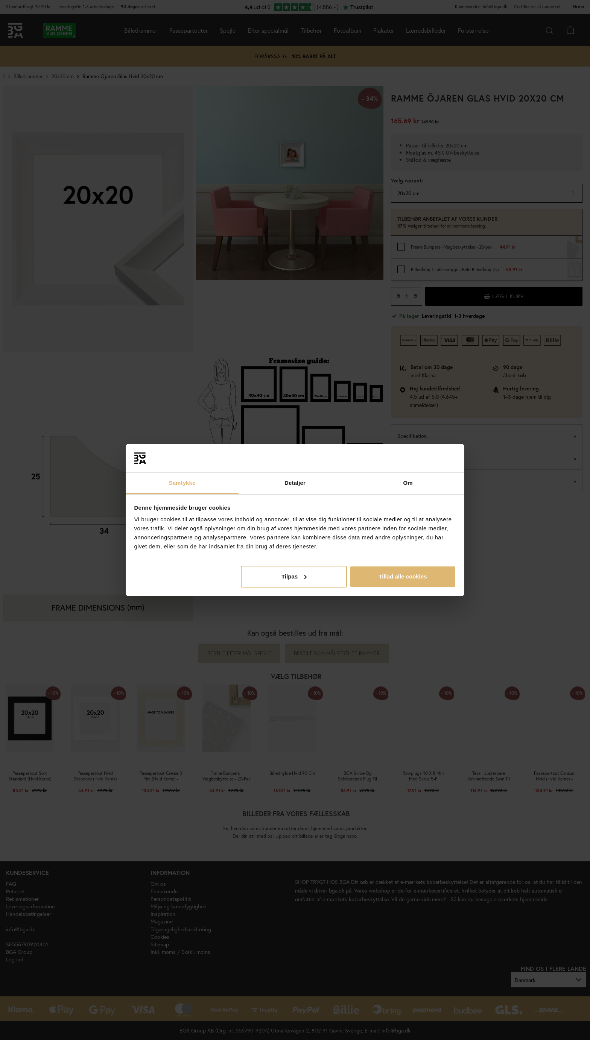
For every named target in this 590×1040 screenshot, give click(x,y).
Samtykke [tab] (182, 483)
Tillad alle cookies (403, 576)
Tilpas (294, 576)
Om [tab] (407, 483)
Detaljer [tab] (295, 483)
